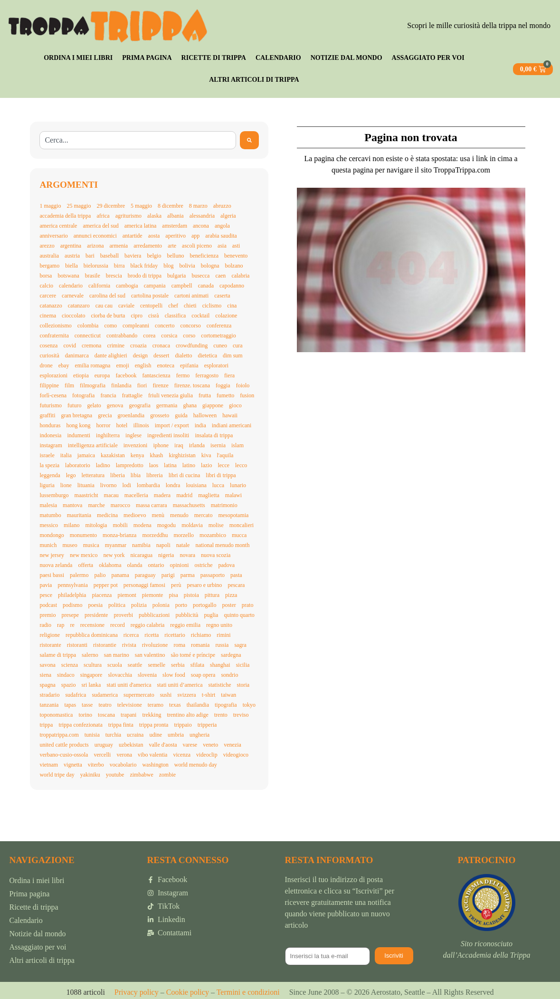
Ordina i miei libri (78, 57)
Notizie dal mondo (346, 57)
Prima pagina (146, 57)
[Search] (249, 140)
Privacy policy (136, 992)
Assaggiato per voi (428, 57)
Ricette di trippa (213, 57)
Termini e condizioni (248, 992)
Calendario (278, 57)
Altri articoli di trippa (254, 79)
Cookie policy (186, 992)
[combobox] (137, 140)
